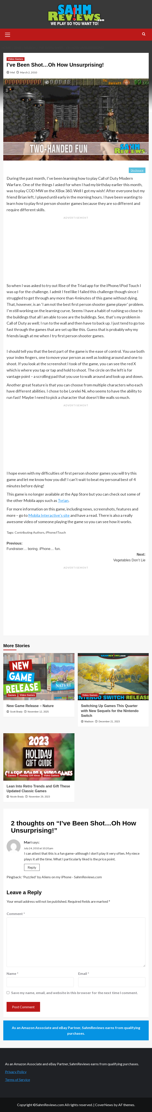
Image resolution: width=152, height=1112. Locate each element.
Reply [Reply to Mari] (32, 867)
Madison (89, 721)
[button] (7, 34)
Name (12, 973)
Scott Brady (16, 711)
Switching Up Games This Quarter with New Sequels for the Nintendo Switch (110, 711)
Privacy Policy (16, 1072)
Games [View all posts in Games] (12, 695)
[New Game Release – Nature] (38, 676)
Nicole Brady (17, 796)
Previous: (76, 546)
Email (83, 973)
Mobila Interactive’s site (49, 515)
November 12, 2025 (38, 711)
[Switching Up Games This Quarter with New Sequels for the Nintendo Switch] (113, 676)
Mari (28, 842)
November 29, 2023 (39, 796)
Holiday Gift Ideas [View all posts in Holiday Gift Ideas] (30, 775)
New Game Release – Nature (30, 706)
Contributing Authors (29, 532)
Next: (76, 558)
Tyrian (63, 500)
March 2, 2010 (28, 72)
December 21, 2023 (109, 721)
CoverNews (104, 1105)
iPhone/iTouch (56, 532)
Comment (16, 913)
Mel (12, 72)
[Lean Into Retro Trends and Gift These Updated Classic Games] (38, 756)
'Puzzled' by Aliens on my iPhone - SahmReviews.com (62, 877)
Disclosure (137, 170)
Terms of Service (17, 1079)
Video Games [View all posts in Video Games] (15, 59)
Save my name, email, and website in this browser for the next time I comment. (74, 993)
